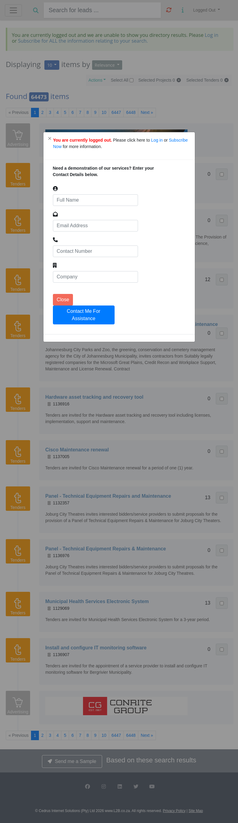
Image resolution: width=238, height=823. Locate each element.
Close (63, 299)
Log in (157, 140)
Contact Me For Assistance (83, 315)
